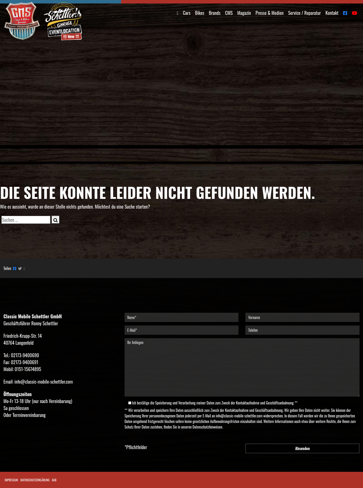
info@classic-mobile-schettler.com (239, 416)
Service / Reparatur (304, 12)
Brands (214, 12)
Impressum (11, 480)
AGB (54, 480)
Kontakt (331, 12)
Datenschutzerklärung (35, 480)
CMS (229, 12)
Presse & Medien (270, 12)
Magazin (244, 12)
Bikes (199, 12)
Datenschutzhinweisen (207, 427)
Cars (186, 12)
